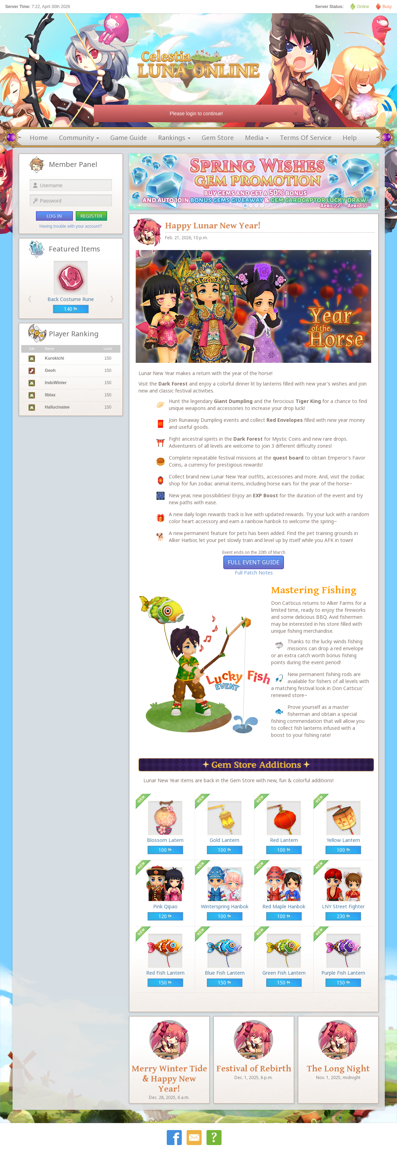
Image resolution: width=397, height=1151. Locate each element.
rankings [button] (174, 137)
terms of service (305, 137)
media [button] (257, 137)
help (350, 137)
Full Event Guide (253, 562)
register (91, 216)
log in (54, 216)
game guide (128, 137)
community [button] (79, 137)
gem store (218, 137)
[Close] (296, 113)
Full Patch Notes (254, 572)
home (39, 137)
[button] (29, 299)
